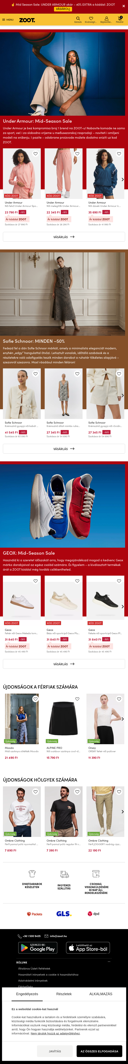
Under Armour (13, 202)
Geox (8, 630)
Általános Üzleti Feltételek (34, 968)
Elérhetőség (25, 986)
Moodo (9, 748)
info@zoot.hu (58, 936)
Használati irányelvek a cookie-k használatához (48, 974)
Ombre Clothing (15, 840)
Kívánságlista (91, 20)
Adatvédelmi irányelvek (33, 980)
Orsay (92, 748)
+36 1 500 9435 (32, 936)
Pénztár (120, 19)
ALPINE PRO (54, 748)
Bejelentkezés (106, 20)
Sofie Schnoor (13, 422)
